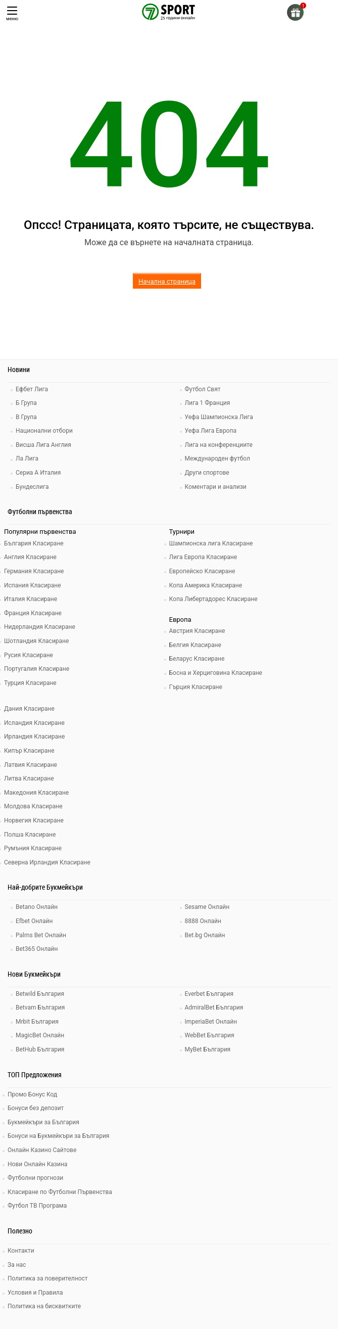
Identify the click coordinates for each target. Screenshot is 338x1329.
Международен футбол (217, 458)
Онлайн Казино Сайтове (42, 1150)
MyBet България (208, 1049)
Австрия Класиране (197, 630)
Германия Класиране (34, 571)
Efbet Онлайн (34, 921)
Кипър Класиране (29, 750)
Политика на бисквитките (44, 1306)
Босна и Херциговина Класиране (215, 672)
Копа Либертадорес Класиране (213, 599)
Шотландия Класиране (36, 641)
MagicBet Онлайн (40, 1035)
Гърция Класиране (195, 687)
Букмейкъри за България (43, 1122)
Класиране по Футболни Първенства (60, 1192)
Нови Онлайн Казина (37, 1164)
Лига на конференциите (219, 444)
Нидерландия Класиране (39, 626)
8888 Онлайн (203, 921)
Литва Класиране (29, 778)
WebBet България (209, 1035)
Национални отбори (44, 430)
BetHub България (40, 1049)
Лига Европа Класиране (203, 557)
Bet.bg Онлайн (205, 935)
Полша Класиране (30, 834)
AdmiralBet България (214, 1007)
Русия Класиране (28, 655)
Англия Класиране (30, 557)
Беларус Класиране (197, 658)
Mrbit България (37, 1021)
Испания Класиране (32, 585)
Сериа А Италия (38, 472)
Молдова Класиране (33, 806)
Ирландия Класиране (34, 736)
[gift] (295, 12)
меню (12, 14)
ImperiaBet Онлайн (211, 1021)
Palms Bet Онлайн (41, 935)
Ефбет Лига (32, 389)
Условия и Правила (35, 1292)
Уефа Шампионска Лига (219, 417)
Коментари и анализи (216, 486)
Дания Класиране (29, 708)
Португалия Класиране (36, 668)
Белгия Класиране (195, 645)
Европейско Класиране (202, 571)
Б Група (26, 402)
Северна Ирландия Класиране (47, 862)
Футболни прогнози (35, 1177)
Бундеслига (32, 486)
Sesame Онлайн (207, 906)
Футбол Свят (203, 389)
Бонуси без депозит (36, 1108)
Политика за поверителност (48, 1278)
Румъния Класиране (33, 848)
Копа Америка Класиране (206, 585)
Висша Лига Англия (43, 444)
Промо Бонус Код (32, 1094)
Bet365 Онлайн (37, 948)
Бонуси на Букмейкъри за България (58, 1135)
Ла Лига (27, 458)
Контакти (21, 1250)
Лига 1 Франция (207, 402)
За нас (17, 1264)
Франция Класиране (33, 613)
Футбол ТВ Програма (37, 1205)
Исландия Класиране (34, 722)
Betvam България (40, 1007)
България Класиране (34, 543)
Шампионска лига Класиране (211, 543)
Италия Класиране (30, 599)
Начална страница (167, 281)
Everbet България (209, 993)
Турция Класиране (30, 682)
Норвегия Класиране (34, 820)
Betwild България (40, 993)
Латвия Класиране (30, 764)
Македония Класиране (36, 792)
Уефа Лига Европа (210, 430)
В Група (26, 417)
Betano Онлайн (37, 906)
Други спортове (207, 472)
